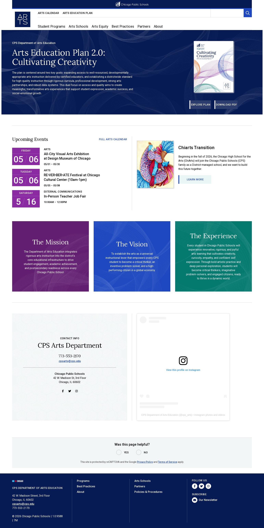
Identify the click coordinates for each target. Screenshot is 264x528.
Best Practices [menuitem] (123, 26)
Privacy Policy (145, 462)
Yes (126, 452)
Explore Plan (200, 104)
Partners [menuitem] (143, 26)
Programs (83, 481)
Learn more (195, 179)
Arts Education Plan (78, 13)
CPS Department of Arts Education (159, 415)
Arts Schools (142, 481)
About (80, 492)
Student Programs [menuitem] (51, 26)
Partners (139, 486)
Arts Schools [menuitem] (78, 26)
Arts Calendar (48, 13)
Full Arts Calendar (113, 139)
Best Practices (86, 486)
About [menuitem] (158, 26)
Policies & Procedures (148, 492)
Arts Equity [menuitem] (100, 26)
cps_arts (186, 415)
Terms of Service (167, 462)
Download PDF (226, 104)
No (146, 452)
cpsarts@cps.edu (70, 361)
